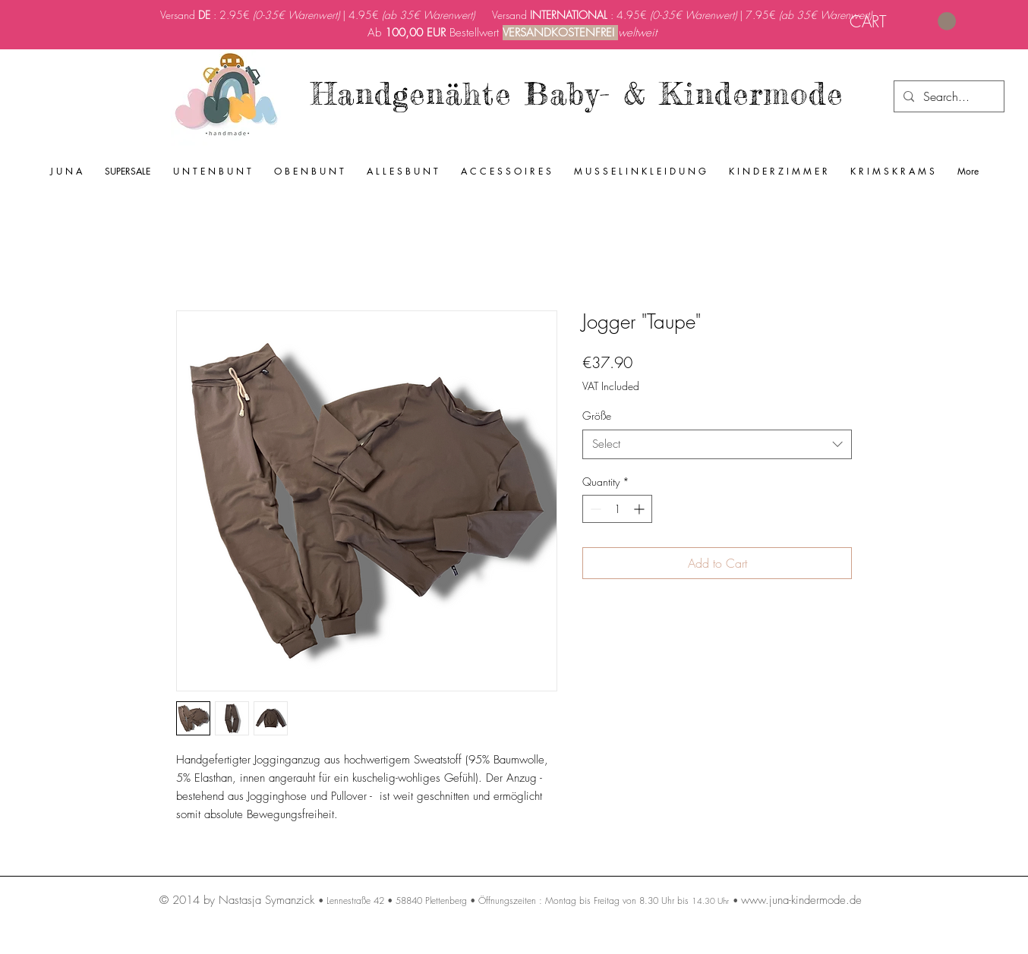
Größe (596, 415)
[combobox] (717, 444)
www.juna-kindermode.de (801, 900)
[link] (903, 21)
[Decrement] (594, 509)
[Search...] (947, 96)
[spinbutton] (617, 509)
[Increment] (640, 509)
